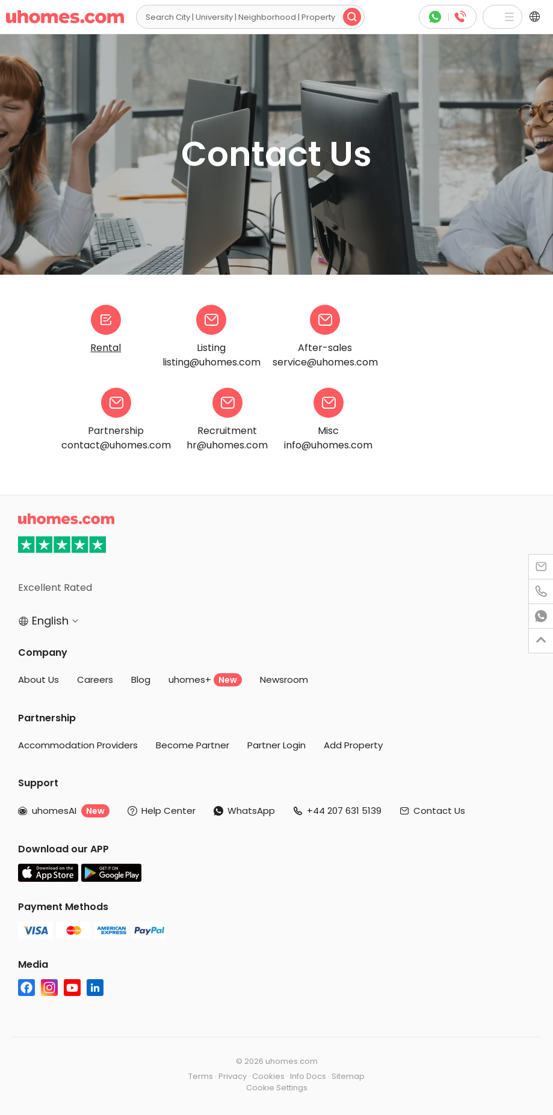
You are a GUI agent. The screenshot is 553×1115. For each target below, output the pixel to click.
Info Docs (308, 1076)
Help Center (168, 810)
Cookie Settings (276, 1087)
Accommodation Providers (78, 745)
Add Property (353, 745)
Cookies (268, 1076)
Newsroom (284, 679)
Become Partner (192, 745)
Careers (95, 679)
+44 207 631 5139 (344, 810)
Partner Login (276, 745)
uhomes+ (205, 679)
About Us (38, 679)
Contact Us (439, 810)
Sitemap (348, 1076)
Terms (200, 1076)
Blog (140, 679)
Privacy (232, 1076)
